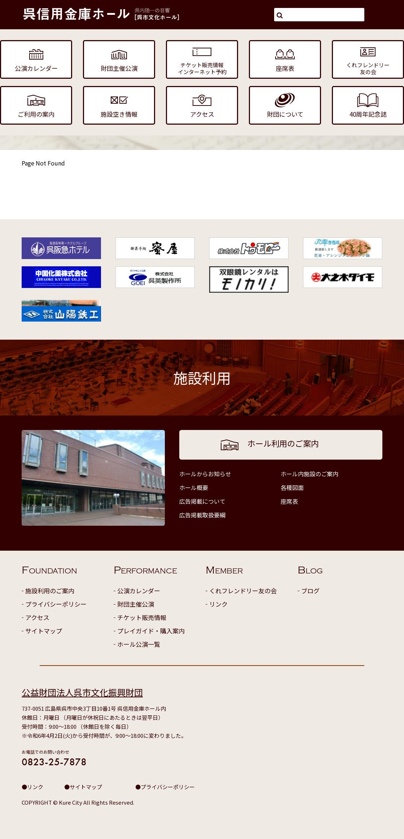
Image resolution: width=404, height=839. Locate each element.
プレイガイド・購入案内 (151, 630)
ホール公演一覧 (138, 644)
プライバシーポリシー (56, 603)
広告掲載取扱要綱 (202, 515)
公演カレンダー (138, 590)
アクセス (37, 617)
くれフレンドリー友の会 (243, 590)
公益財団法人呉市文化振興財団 (82, 692)
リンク (218, 603)
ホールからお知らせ (205, 473)
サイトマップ (43, 630)
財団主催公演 (135, 603)
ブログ (310, 590)
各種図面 (292, 487)
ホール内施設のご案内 (309, 473)
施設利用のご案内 (49, 590)
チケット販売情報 (141, 617)
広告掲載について (202, 501)
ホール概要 (193, 487)
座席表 (289, 501)
